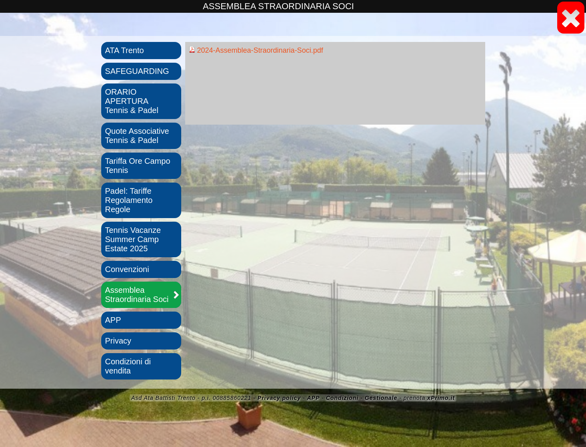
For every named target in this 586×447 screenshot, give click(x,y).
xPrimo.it (441, 398)
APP (113, 320)
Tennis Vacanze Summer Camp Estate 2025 (133, 239)
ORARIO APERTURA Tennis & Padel (131, 101)
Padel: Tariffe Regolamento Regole (129, 200)
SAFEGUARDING (137, 71)
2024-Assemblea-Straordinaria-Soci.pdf (256, 50)
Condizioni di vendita (128, 366)
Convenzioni (127, 269)
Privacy (118, 340)
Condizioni (342, 398)
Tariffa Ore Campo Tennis (137, 166)
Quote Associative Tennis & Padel (137, 136)
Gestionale (381, 398)
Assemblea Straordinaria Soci (137, 295)
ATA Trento (124, 50)
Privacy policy (279, 398)
